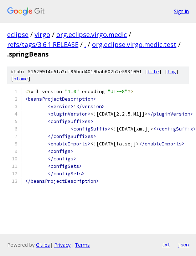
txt (166, 244)
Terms (82, 244)
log (171, 72)
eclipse (18, 34)
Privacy (62, 244)
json (183, 244)
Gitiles (43, 244)
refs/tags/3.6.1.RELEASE (42, 44)
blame (21, 79)
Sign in (181, 11)
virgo (42, 34)
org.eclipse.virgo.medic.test (134, 44)
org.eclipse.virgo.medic (91, 34)
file (153, 72)
